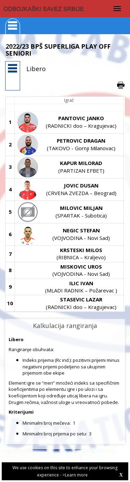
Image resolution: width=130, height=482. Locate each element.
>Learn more (75, 475)
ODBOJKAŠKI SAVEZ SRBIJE (43, 9)
